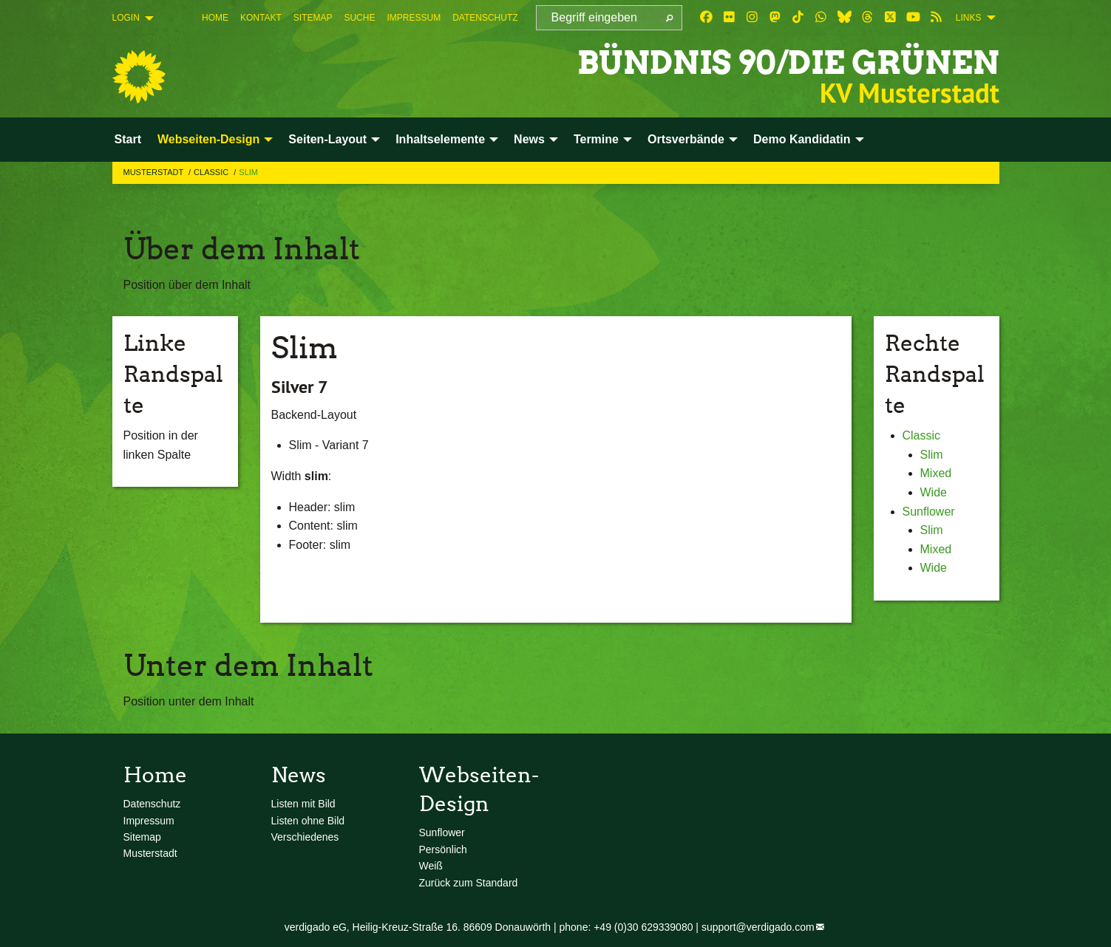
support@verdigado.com (758, 927)
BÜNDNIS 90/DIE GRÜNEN (783, 62)
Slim (248, 172)
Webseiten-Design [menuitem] (208, 139)
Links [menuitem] (969, 18)
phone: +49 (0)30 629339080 (626, 927)
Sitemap (313, 18)
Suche (359, 18)
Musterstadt (154, 172)
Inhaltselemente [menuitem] (440, 139)
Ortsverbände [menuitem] (686, 139)
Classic (212, 172)
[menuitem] (215, 17)
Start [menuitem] (128, 139)
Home (215, 18)
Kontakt (261, 18)
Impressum (414, 18)
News (298, 774)
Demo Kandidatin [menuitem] (802, 139)
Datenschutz (484, 18)
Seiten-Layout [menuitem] (327, 139)
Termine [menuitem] (596, 139)
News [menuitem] (529, 139)
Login (126, 18)
